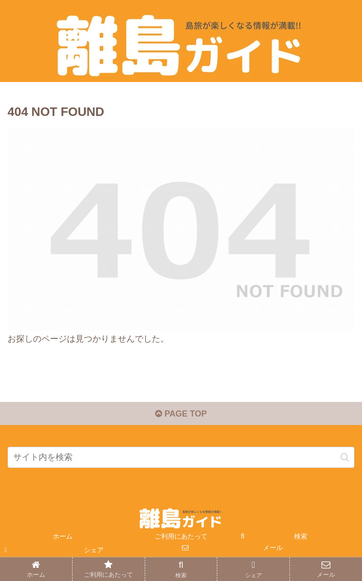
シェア (94, 551)
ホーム (63, 537)
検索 (300, 537)
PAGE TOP (181, 414)
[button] (345, 457)
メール (273, 548)
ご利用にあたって (181, 537)
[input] (181, 458)
